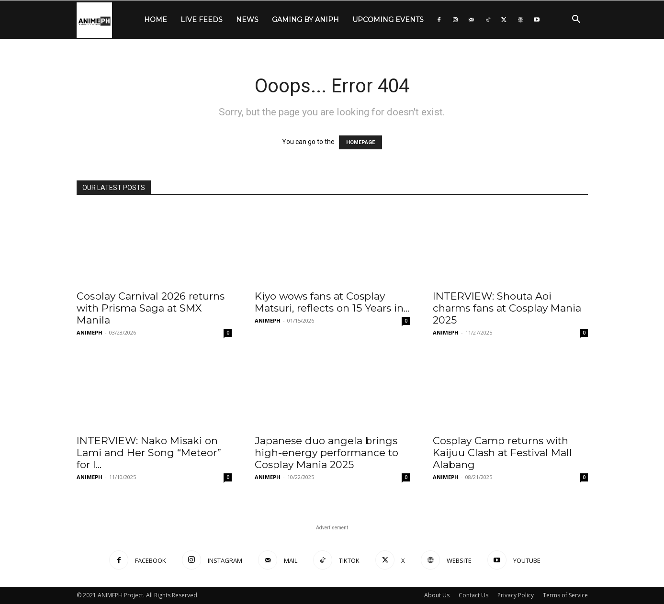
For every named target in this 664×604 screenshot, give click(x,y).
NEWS (247, 19)
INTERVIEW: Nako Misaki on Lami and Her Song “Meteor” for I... (149, 452)
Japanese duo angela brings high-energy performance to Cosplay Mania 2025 (326, 452)
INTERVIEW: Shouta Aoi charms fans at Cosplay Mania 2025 (507, 308)
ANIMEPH (89, 332)
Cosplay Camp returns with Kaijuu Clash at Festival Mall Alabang (502, 452)
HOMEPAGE (360, 142)
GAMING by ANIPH (305, 19)
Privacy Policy (515, 595)
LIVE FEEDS (201, 19)
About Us (437, 595)
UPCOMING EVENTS (388, 19)
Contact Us (473, 595)
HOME (155, 19)
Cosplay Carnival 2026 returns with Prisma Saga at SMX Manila (151, 308)
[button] (576, 20)
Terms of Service (565, 595)
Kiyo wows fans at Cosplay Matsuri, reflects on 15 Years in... (332, 302)
